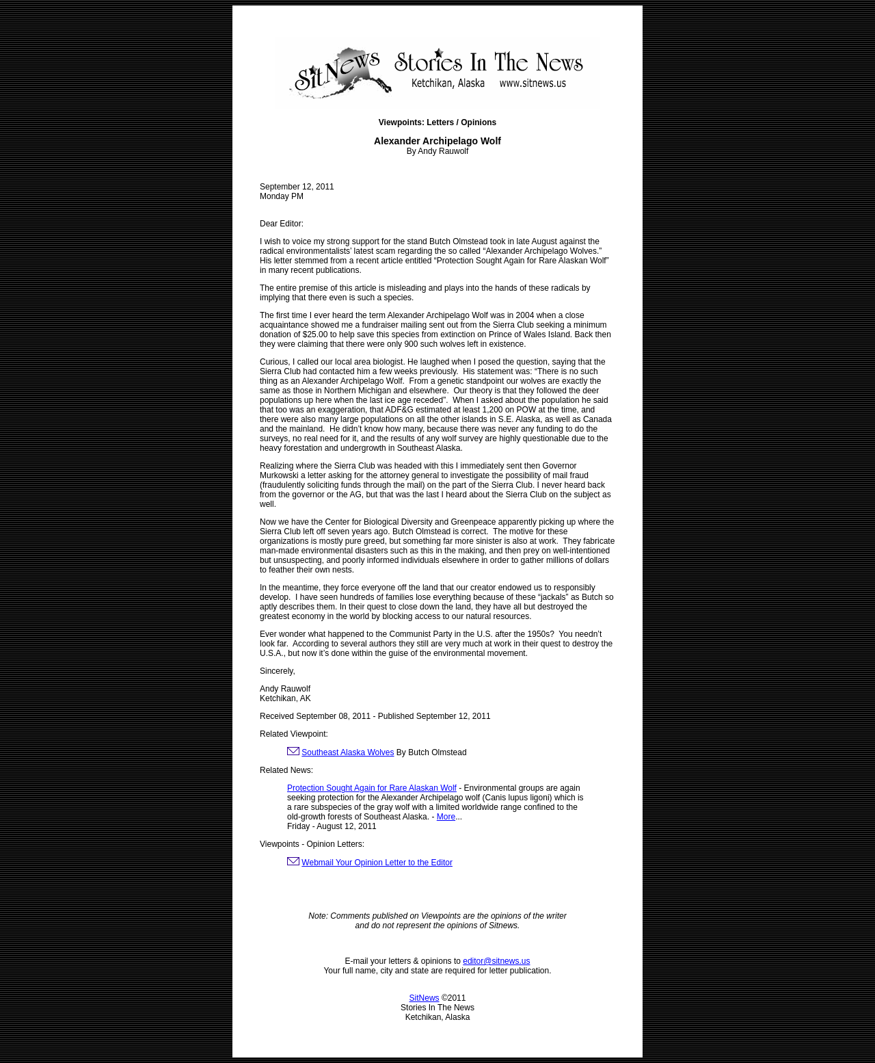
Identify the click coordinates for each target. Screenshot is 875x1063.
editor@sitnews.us (496, 961)
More (446, 817)
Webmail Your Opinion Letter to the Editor (377, 862)
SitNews (424, 998)
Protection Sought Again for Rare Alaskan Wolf (372, 788)
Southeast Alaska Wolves (347, 752)
